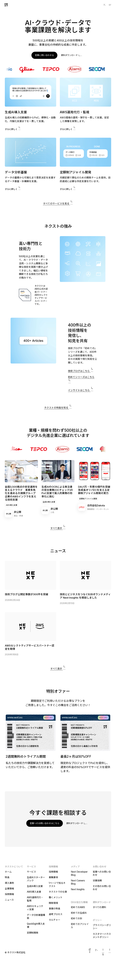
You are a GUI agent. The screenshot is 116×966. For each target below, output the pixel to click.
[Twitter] (96, 952)
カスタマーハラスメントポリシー (102, 935)
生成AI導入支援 (49, 502)
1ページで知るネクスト (57, 885)
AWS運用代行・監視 (35, 899)
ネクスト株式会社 (16, 952)
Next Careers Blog (78, 882)
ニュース (9, 899)
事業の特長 (54, 908)
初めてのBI (76, 918)
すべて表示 (58, 527)
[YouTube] (103, 952)
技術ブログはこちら (80, 370)
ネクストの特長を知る (58, 406)
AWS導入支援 (11, 505)
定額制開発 (32, 932)
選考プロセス (55, 914)
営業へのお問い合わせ (102, 873)
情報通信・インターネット (98, 509)
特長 (7, 877)
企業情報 (9, 888)
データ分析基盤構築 (36, 917)
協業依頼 (97, 880)
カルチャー (54, 919)
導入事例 (9, 883)
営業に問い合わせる (44, 55)
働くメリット (55, 897)
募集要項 (53, 877)
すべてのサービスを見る (58, 202)
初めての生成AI (79, 912)
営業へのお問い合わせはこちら (44, 823)
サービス (31, 871)
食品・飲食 (18, 516)
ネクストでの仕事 (58, 891)
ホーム (8, 871)
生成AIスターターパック (36, 879)
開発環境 (53, 903)
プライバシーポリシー (102, 927)
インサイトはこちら (80, 390)
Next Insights (78, 889)
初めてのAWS (78, 907)
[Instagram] (109, 952)
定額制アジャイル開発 (88, 499)
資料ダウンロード (71, 55)
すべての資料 (99, 907)
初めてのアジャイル (80, 926)
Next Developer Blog (79, 873)
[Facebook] (89, 952)
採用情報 (9, 894)
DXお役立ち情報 (79, 902)
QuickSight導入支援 (36, 925)
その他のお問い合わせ (102, 888)
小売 (52, 512)
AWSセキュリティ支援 (35, 908)
